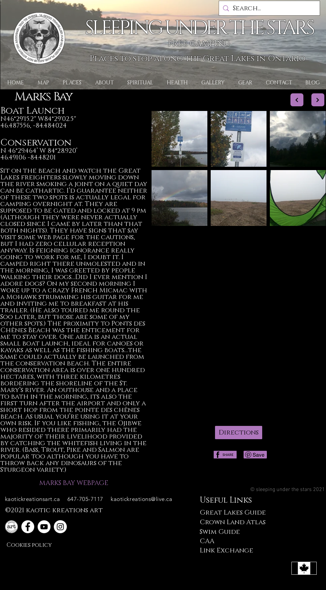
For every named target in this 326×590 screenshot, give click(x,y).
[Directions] (238, 432)
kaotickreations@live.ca (141, 499)
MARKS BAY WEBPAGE (73, 483)
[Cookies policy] (30, 545)
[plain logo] (11, 526)
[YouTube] (44, 526)
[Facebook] (27, 526)
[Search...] (269, 8)
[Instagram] (60, 526)
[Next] (296, 99)
